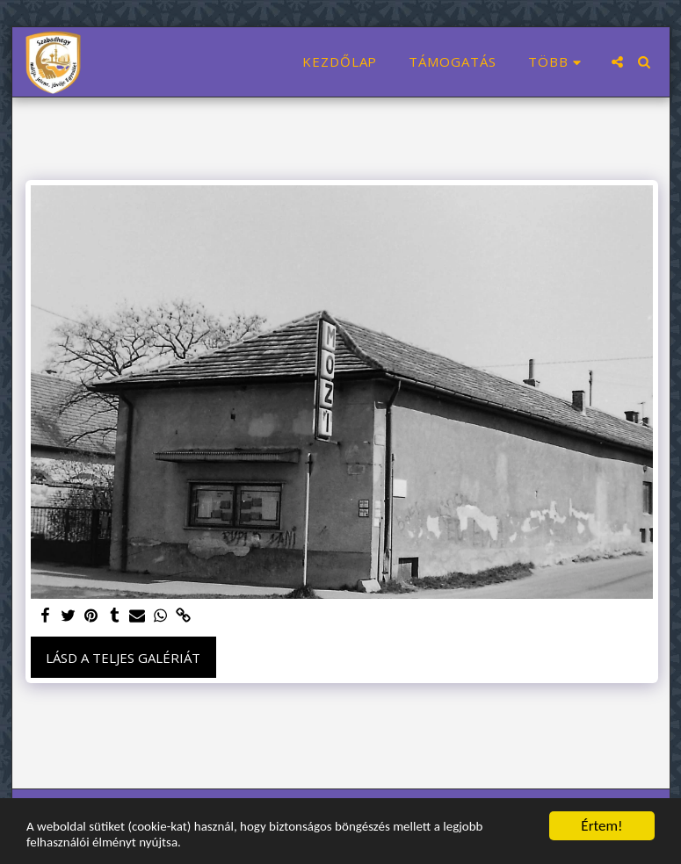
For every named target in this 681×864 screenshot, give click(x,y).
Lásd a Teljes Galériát (123, 657)
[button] (617, 61)
